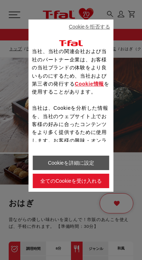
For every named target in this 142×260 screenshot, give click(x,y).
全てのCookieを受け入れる (71, 181)
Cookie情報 (89, 84)
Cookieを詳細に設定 (71, 163)
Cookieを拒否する (89, 27)
